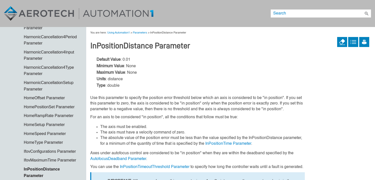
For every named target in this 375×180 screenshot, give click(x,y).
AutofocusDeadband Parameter (118, 159)
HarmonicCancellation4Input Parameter (49, 55)
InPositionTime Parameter (228, 144)
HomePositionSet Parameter (49, 107)
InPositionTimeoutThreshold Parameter (155, 167)
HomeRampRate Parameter (48, 116)
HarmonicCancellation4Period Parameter (50, 40)
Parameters (140, 33)
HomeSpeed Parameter (45, 134)
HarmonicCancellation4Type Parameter (49, 70)
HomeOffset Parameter (44, 98)
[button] (366, 14)
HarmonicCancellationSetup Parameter (48, 85)
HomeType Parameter (43, 142)
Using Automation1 (118, 33)
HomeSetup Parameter (44, 124)
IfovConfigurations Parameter (50, 151)
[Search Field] (321, 14)
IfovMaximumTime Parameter (50, 160)
